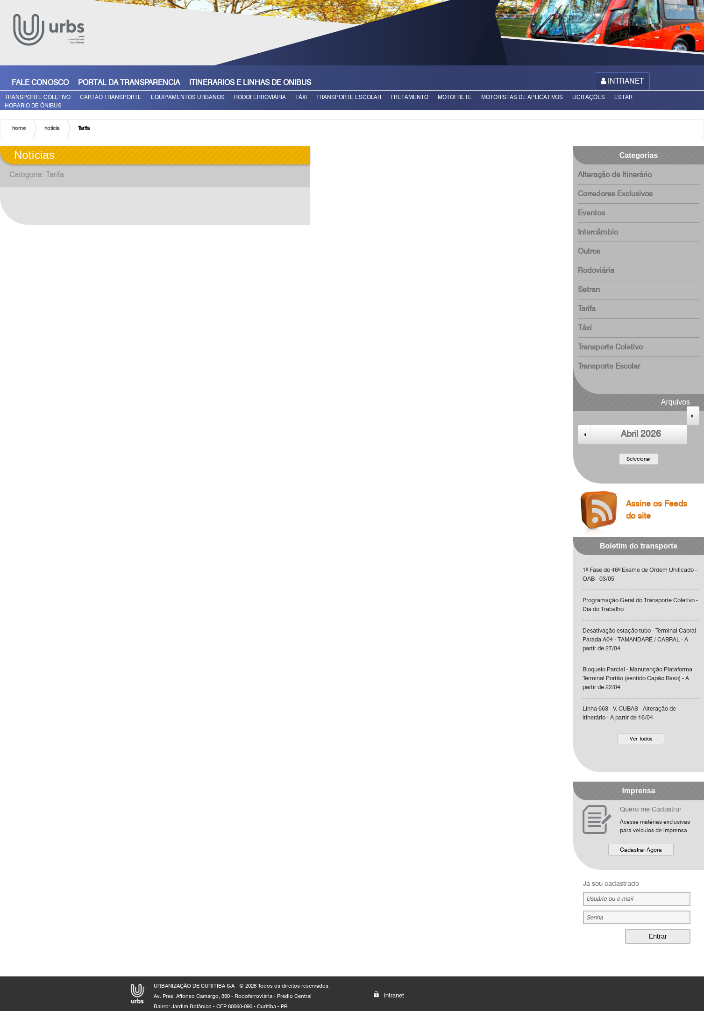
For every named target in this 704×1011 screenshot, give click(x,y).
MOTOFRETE (455, 96)
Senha (594, 917)
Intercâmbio (598, 232)
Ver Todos (641, 738)
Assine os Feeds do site (630, 512)
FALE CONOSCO (40, 82)
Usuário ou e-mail (609, 898)
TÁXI (301, 96)
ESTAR (623, 96)
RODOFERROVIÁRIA (260, 96)
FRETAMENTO (409, 96)
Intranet (388, 995)
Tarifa (587, 308)
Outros (589, 251)
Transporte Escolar (609, 366)
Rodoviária (596, 270)
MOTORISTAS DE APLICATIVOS (522, 96)
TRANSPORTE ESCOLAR (348, 96)
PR (284, 1006)
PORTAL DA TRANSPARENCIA (129, 82)
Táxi (585, 327)
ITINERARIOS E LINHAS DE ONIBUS (250, 82)
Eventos (591, 212)
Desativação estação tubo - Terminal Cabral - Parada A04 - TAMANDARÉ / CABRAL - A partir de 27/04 (641, 639)
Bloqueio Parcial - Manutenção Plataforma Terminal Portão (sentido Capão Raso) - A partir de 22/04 (637, 678)
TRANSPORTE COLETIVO (38, 96)
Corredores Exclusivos (615, 193)
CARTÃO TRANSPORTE (111, 96)
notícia (51, 128)
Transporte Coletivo (610, 346)
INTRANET (622, 81)
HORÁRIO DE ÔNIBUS (33, 105)
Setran (589, 289)
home (19, 128)
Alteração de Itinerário (615, 174)
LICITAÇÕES (588, 96)
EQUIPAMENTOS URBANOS (188, 96)
